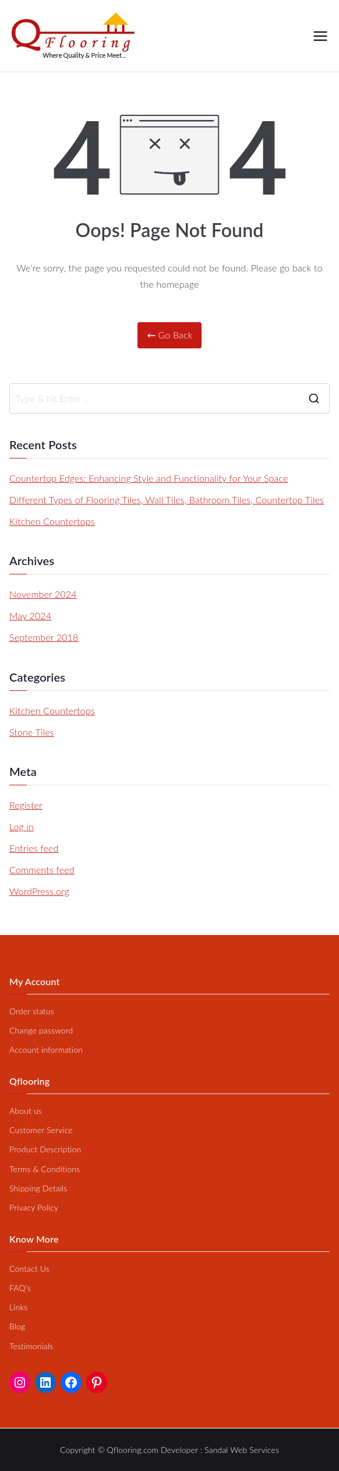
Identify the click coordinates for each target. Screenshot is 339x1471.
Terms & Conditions (44, 1169)
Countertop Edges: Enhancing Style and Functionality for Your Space (148, 478)
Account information (46, 1049)
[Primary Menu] (320, 36)
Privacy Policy (33, 1207)
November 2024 (43, 593)
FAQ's (20, 1288)
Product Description (45, 1149)
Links (18, 1307)
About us (25, 1111)
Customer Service (41, 1130)
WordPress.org (39, 891)
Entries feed (33, 847)
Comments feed (42, 869)
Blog (17, 1326)
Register (26, 804)
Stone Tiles (31, 732)
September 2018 (43, 637)
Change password (41, 1030)
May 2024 (30, 615)
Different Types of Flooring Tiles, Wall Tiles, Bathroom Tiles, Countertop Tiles (166, 499)
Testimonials (31, 1346)
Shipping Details (38, 1188)
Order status (31, 1011)
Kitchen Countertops (52, 521)
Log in (21, 826)
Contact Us (29, 1269)
